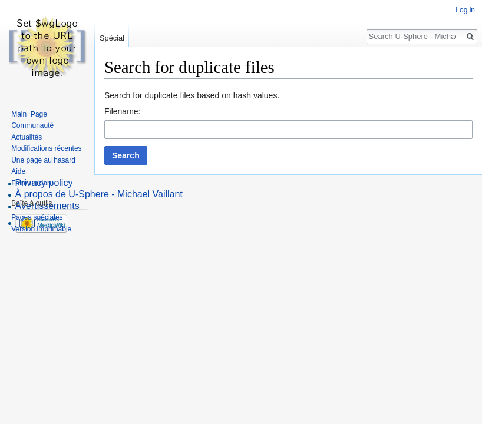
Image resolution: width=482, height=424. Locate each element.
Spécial (112, 38)
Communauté (32, 125)
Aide (18, 171)
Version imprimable (41, 229)
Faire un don (31, 183)
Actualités (26, 137)
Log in (465, 10)
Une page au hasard (43, 160)
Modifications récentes (46, 148)
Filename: (122, 111)
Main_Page (29, 114)
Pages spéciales (36, 217)
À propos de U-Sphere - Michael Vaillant (99, 194)
